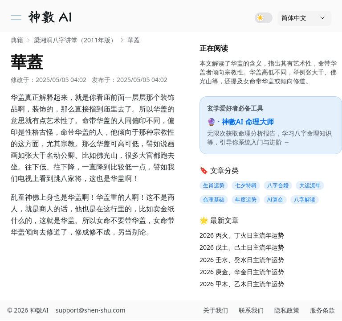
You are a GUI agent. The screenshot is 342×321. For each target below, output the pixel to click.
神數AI (39, 310)
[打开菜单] (16, 18)
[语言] (304, 18)
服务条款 (322, 310)
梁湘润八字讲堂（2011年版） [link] (75, 40)
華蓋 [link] (133, 40)
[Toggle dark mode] (264, 17)
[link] (50, 18)
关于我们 (215, 310)
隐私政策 (286, 310)
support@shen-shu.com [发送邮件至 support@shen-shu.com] (91, 310)
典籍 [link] (17, 40)
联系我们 (251, 310)
